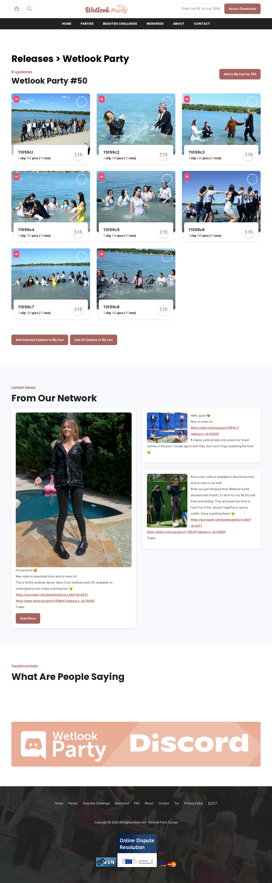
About (178, 23)
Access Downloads (242, 9)
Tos (176, 803)
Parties (87, 23)
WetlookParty (106, 9)
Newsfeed (155, 23)
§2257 (212, 803)
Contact (202, 23)
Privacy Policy (193, 803)
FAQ (137, 803)
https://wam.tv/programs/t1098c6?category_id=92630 (55, 601)
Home (66, 23)
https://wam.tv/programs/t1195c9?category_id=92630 (186, 532)
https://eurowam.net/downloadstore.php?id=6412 (52, 595)
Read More (28, 618)
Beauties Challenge (120, 23)
